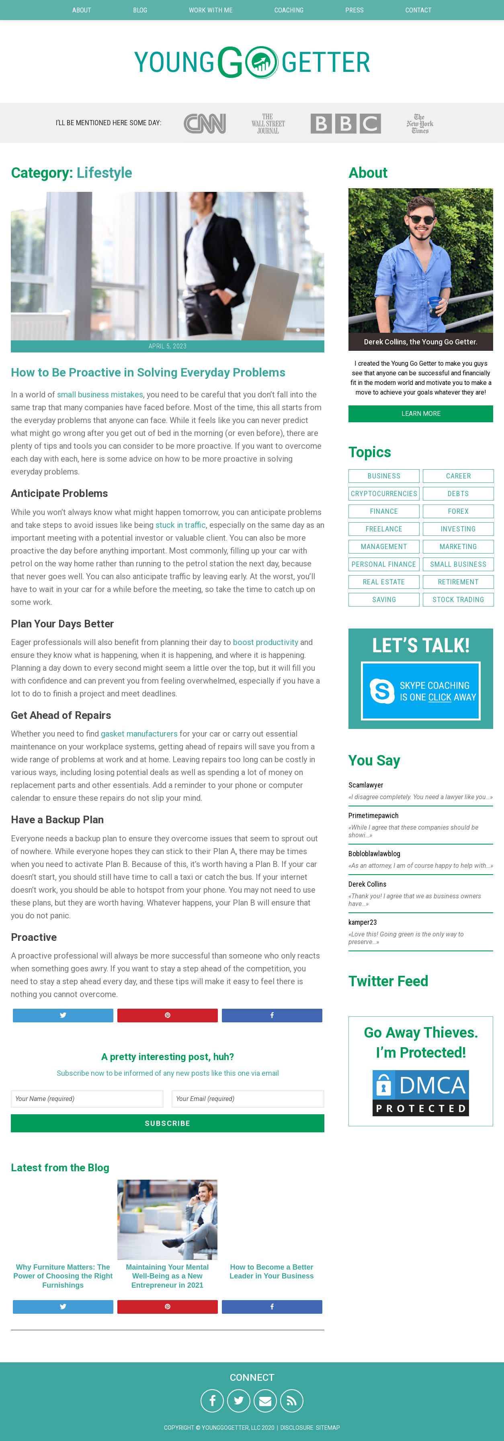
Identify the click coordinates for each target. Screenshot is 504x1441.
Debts (458, 493)
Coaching (289, 10)
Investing (458, 529)
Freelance (384, 529)
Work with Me (211, 10)
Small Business (458, 564)
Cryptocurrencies (384, 493)
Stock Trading (458, 599)
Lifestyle (104, 173)
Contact (419, 10)
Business (384, 476)
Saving (384, 599)
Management (384, 546)
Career (458, 476)
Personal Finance (384, 564)
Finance (384, 511)
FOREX (458, 511)
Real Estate (384, 582)
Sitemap (328, 1428)
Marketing (458, 546)
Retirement (458, 582)
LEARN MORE (421, 413)
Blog (140, 10)
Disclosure (297, 1428)
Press (354, 10)
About (81, 10)
